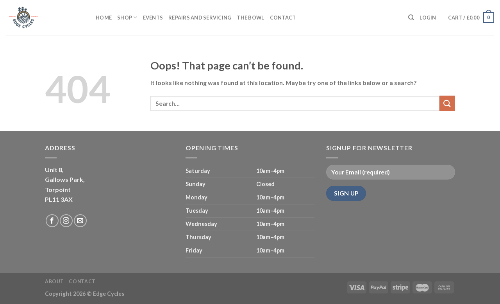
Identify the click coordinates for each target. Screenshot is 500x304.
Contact (283, 17)
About (54, 281)
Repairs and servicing (199, 17)
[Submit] (447, 103)
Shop (127, 17)
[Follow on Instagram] (66, 220)
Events (153, 17)
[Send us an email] (80, 220)
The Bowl (250, 17)
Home (104, 17)
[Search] (411, 17)
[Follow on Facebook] (52, 220)
